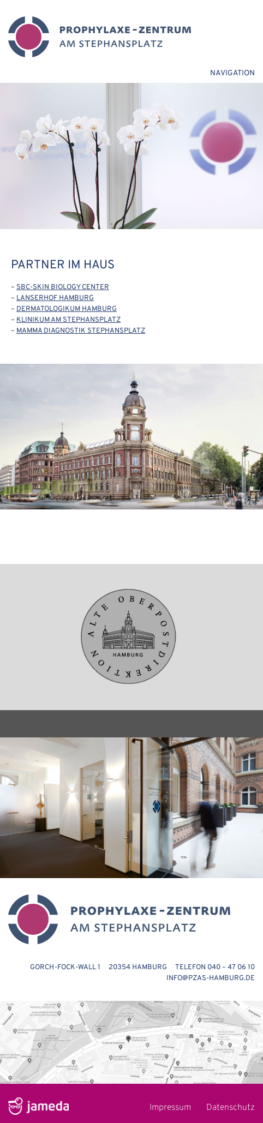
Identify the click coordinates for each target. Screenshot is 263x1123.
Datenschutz (230, 1107)
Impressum (170, 1107)
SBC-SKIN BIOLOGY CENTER (62, 287)
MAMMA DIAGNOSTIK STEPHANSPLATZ (80, 331)
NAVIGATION (232, 73)
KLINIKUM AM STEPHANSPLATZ (68, 320)
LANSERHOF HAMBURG (55, 298)
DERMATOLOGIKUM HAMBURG (66, 309)
